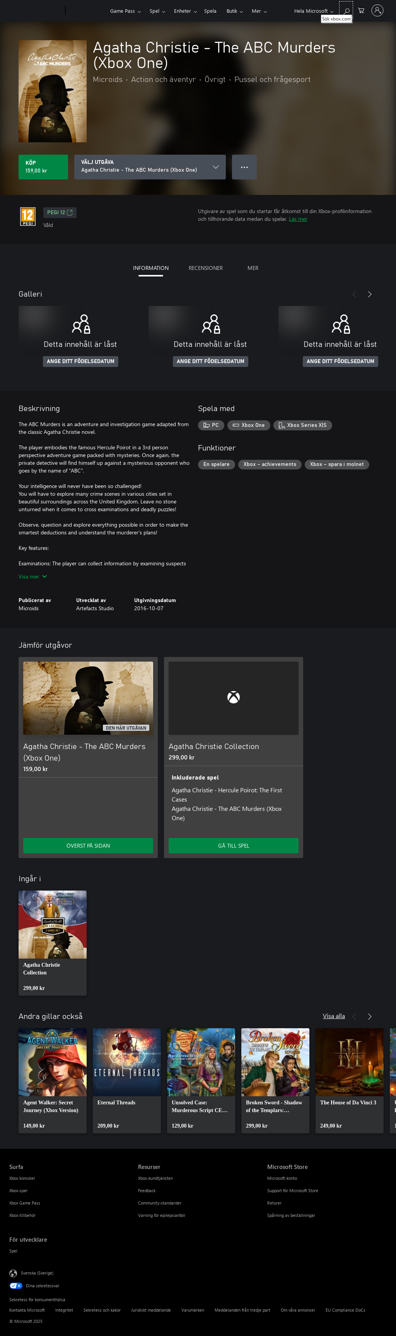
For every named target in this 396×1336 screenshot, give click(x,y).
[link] (53, 943)
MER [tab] (253, 267)
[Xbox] (86, 10)
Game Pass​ (122, 10)
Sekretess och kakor (102, 1309)
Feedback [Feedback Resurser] (146, 1190)
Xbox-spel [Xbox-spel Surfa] (18, 1190)
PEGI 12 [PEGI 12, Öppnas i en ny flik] (60, 213)
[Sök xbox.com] (346, 10)
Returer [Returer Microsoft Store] (274, 1202)
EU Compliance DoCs (345, 1309)
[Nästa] (369, 294)
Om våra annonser (298, 1309)
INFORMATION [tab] (151, 267)
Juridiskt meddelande (151, 1309)
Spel (154, 10)
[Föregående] (354, 294)
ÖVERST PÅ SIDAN (88, 845)
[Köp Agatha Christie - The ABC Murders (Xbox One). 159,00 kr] (43, 167)
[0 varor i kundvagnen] (361, 10)
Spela (210, 10)
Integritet (64, 1309)
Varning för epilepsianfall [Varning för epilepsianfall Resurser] (161, 1215)
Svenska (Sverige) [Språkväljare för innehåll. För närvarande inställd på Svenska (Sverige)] (37, 1272)
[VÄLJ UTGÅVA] (150, 167)
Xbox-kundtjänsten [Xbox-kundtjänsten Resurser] (155, 1178)
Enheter (182, 10)
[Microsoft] (35, 10)
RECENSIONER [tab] (206, 267)
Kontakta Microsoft (27, 1309)
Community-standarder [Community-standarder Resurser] (159, 1202)
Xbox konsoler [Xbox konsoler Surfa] (22, 1178)
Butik (232, 10)
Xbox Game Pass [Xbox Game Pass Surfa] (24, 1202)
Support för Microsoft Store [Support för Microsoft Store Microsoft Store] (292, 1190)
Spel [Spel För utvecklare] (13, 1250)
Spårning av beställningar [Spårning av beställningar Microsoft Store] (291, 1215)
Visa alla (334, 1016)
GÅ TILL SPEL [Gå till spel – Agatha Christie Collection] (233, 845)
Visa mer (33, 576)
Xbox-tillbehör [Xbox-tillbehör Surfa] (22, 1215)
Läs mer (298, 218)
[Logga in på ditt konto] (377, 10)
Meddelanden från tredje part (242, 1309)
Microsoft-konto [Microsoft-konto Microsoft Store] (282, 1178)
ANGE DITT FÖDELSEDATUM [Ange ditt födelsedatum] (80, 361)
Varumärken (192, 1309)
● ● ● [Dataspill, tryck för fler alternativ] (244, 167)
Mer (256, 10)
